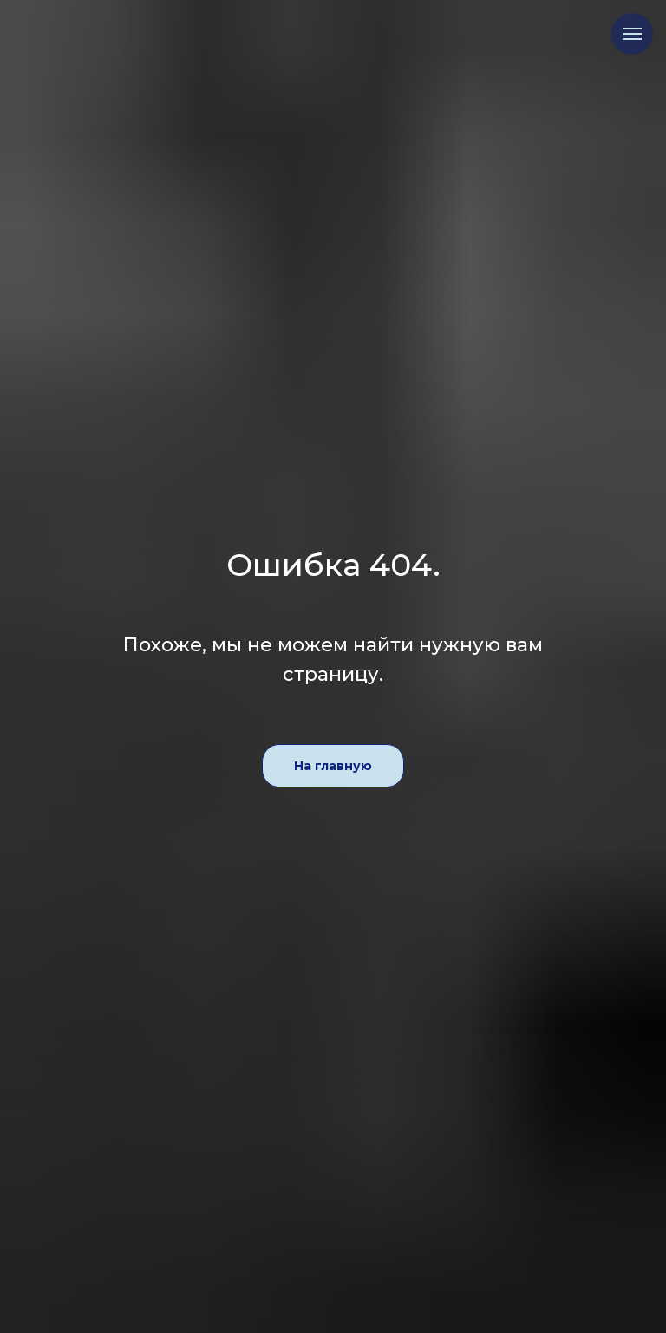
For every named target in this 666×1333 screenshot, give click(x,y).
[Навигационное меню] (632, 34)
